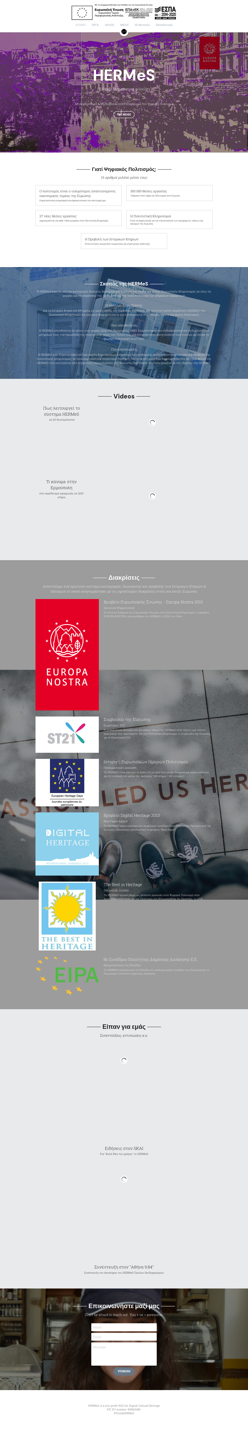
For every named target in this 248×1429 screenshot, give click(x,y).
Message (99, 1347)
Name (97, 1327)
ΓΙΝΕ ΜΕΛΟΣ (124, 114)
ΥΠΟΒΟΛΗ (124, 1371)
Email (97, 1337)
